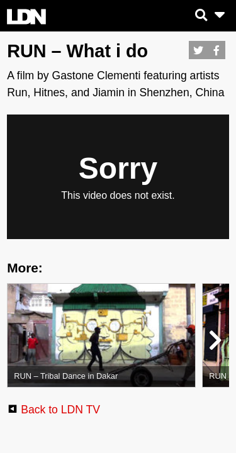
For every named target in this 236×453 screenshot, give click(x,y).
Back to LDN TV (60, 409)
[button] (214, 343)
